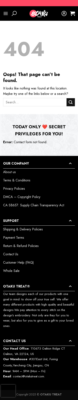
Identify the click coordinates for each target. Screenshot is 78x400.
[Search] (14, 13)
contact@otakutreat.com (28, 376)
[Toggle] (70, 163)
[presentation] (8, 391)
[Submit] (71, 102)
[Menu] (5, 13)
